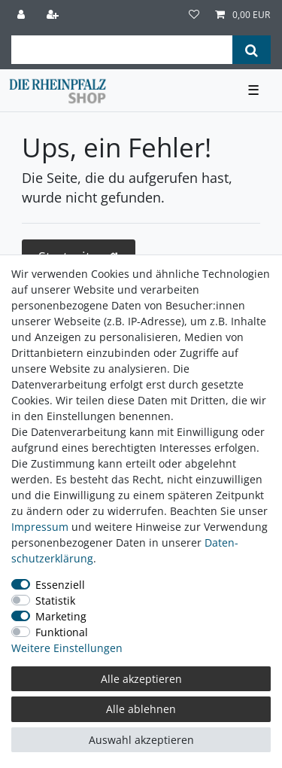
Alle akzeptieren (141, 679)
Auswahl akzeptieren (141, 740)
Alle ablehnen (141, 709)
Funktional (61, 632)
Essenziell (60, 585)
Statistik (55, 600)
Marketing (60, 616)
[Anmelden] (22, 15)
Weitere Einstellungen (67, 648)
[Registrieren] (54, 15)
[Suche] (251, 49)
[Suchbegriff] (121, 49)
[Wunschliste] (194, 15)
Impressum (39, 527)
